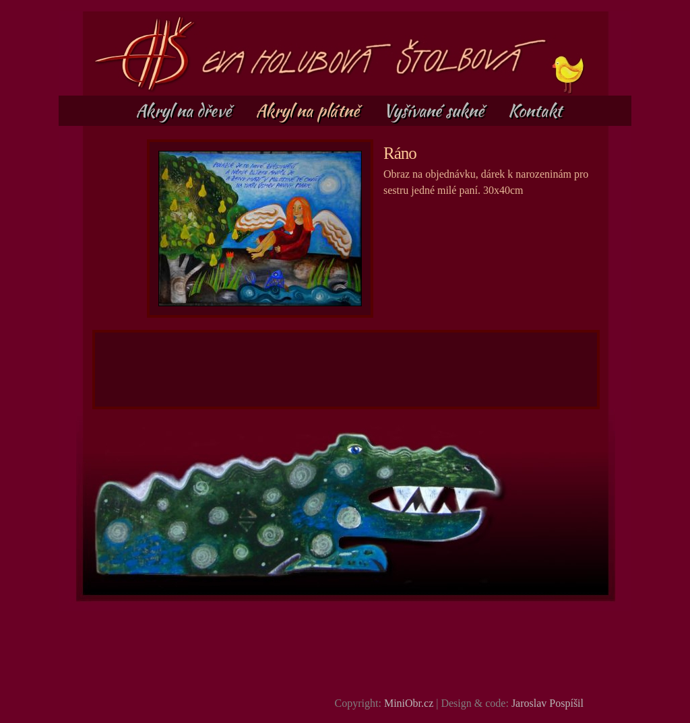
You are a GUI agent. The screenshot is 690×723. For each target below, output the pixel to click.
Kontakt (535, 110)
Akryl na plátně (309, 110)
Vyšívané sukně (435, 110)
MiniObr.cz (408, 703)
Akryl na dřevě (185, 110)
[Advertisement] (346, 369)
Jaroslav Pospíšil (547, 703)
